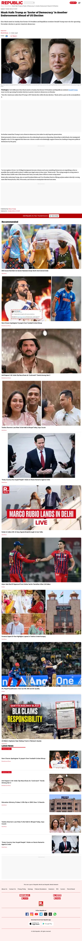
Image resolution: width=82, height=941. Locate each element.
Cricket (3, 586)
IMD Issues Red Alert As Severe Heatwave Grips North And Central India (25, 271)
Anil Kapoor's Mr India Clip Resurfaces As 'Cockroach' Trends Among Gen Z (26, 375)
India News (4, 273)
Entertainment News (6, 325)
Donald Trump (73, 90)
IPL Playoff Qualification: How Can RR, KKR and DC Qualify (21, 689)
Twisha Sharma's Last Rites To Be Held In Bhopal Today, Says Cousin (24, 427)
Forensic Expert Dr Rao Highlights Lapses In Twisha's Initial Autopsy (24, 636)
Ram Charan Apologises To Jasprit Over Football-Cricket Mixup (22, 323)
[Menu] (78, 3)
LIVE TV (73, 3)
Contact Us (12, 889)
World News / (8, 6)
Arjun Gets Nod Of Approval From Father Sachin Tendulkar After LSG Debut (26, 584)
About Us (4, 889)
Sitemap (30, 889)
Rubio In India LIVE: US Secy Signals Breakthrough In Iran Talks (22, 532)
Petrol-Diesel (71, 889)
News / (2, 6)
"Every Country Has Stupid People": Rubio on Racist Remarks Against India (26, 480)
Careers (62, 889)
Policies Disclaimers (41, 889)
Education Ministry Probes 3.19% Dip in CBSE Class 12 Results (23, 802)
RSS (57, 889)
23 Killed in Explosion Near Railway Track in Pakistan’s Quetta (21, 741)
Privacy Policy (22, 889)
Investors (51, 889)
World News (4, 33)
